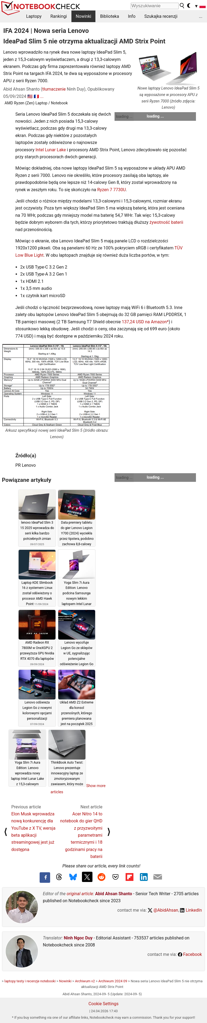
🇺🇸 (30, 96)
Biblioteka (109, 16)
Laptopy (34, 16)
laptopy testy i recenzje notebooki (30, 981)
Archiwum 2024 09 (112, 981)
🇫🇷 (36, 96)
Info (132, 16)
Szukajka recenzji (161, 16)
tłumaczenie (54, 89)
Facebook (190, 954)
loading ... (124, 116)
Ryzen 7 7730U (111, 189)
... (200, 16)
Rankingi (58, 16)
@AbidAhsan (163, 910)
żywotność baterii (166, 222)
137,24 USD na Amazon (144, 321)
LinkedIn (191, 910)
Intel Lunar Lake (51, 149)
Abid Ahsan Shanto (113, 893)
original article (80, 893)
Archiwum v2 (85, 981)
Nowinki (83, 16)
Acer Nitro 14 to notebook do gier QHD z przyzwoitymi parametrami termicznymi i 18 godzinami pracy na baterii (81, 835)
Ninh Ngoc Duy (78, 937)
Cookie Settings (103, 1003)
